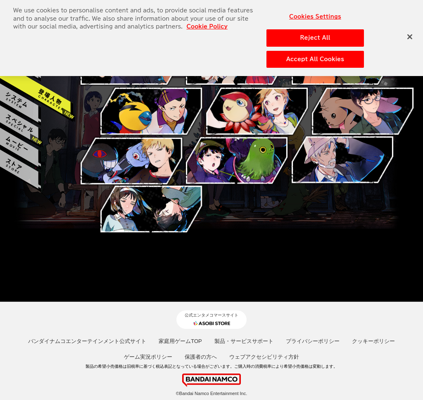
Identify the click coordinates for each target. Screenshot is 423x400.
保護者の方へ (201, 357)
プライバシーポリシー (313, 341)
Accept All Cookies (315, 54)
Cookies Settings (315, 12)
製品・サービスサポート (243, 341)
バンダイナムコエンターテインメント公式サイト (87, 341)
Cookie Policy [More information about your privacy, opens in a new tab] (207, 22)
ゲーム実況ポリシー (148, 357)
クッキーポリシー (373, 341)
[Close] (410, 32)
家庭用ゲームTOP (180, 341)
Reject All (315, 33)
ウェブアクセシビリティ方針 (264, 357)
